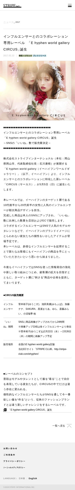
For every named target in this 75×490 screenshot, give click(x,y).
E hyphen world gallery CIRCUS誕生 (30, 409)
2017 (18, 22)
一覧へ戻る (58, 425)
